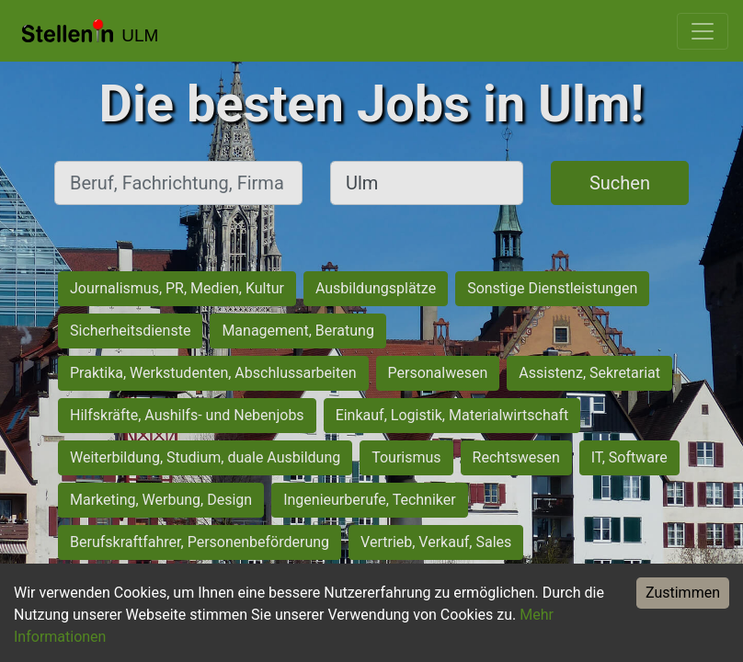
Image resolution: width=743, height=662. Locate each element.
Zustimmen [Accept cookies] (683, 592)
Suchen (619, 183)
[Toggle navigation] (702, 31)
